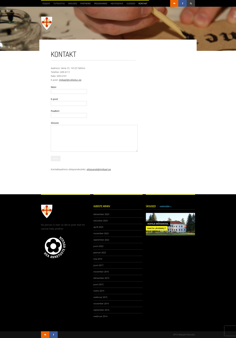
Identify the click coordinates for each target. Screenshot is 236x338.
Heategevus (117, 3)
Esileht (46, 3)
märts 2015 (98, 290)
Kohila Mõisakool (158, 223)
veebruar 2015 (100, 297)
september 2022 (101, 239)
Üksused (72, 3)
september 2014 (101, 310)
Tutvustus (59, 3)
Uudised (131, 3)
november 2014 (101, 303)
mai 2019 (97, 259)
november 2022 (101, 233)
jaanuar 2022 (99, 252)
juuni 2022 (98, 246)
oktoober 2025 (100, 220)
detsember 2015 (101, 278)
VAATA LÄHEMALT (156, 228)
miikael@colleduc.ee (70, 79)
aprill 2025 (98, 227)
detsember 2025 (101, 214)
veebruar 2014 (100, 316)
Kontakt (142, 3)
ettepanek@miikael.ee (99, 169)
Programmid (100, 3)
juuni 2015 (98, 284)
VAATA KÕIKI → (165, 206)
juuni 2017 (98, 265)
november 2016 (101, 271)
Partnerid (85, 3)
